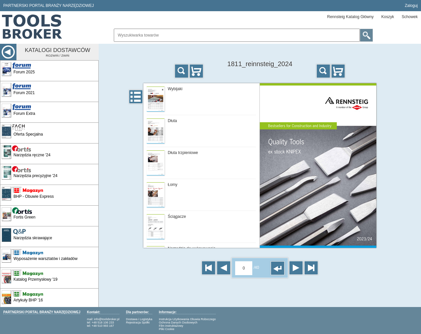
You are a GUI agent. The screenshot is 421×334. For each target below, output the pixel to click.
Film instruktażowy (171, 325)
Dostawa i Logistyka (139, 319)
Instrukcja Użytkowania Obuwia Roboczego (187, 319)
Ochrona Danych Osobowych (178, 322)
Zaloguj (411, 5)
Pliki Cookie (166, 329)
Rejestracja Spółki (138, 322)
